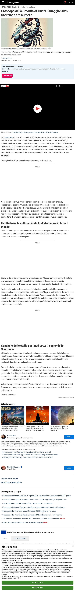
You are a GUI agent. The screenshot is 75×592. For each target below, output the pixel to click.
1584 (50, 551)
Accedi (71, 2)
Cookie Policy (16, 578)
